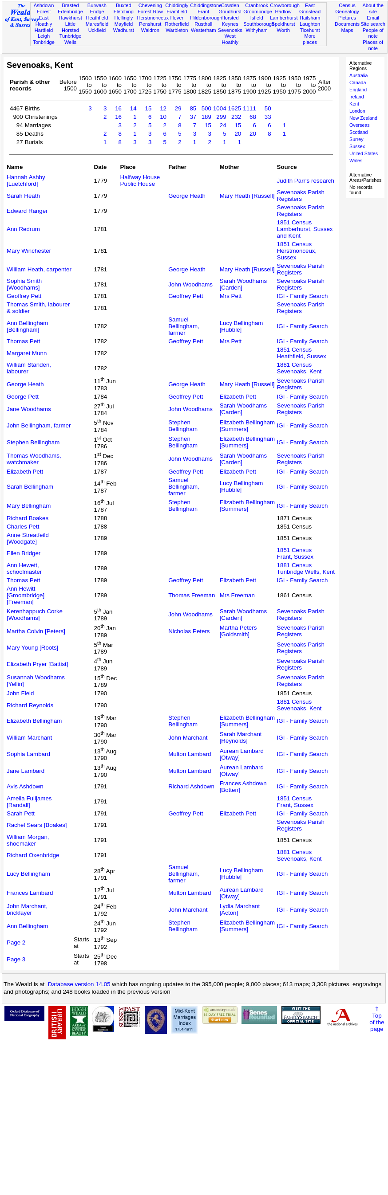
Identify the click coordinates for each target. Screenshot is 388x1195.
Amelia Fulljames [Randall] (29, 801)
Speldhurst (283, 24)
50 (268, 108)
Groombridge (257, 11)
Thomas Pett (23, 341)
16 (118, 108)
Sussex (357, 146)
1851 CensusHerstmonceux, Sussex (297, 251)
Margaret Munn (27, 353)
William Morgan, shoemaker (28, 840)
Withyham (256, 30)
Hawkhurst (70, 17)
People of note (373, 33)
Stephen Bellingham (183, 425)
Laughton (310, 24)
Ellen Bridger (23, 553)
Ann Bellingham (27, 926)
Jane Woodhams (29, 409)
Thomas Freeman (191, 595)
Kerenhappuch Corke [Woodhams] (35, 614)
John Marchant (187, 737)
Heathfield (97, 17)
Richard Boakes (27, 518)
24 (223, 125)
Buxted (123, 5)
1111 (249, 108)
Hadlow (283, 11)
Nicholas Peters (189, 631)
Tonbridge (44, 42)
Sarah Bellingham (30, 486)
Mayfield (124, 24)
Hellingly (123, 17)
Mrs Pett (231, 296)
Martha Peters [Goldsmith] (238, 631)
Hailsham (310, 17)
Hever (176, 17)
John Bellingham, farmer (39, 425)
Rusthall (203, 24)
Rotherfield (177, 24)
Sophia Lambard (28, 754)
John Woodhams (190, 284)
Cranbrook (256, 5)
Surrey (356, 139)
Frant (203, 11)
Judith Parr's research (305, 180)
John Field (20, 693)
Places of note (373, 45)
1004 (219, 108)
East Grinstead (310, 8)
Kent (354, 103)
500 (206, 108)
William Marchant (29, 737)
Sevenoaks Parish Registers (301, 195)
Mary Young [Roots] (32, 647)
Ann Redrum (23, 229)
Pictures (347, 17)
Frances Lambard (30, 892)
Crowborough (285, 5)
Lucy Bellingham (28, 873)
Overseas (359, 125)
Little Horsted (70, 27)
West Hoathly (230, 39)
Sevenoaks (230, 30)
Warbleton (177, 30)
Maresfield (97, 24)
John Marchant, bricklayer (27, 909)
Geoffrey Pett (24, 296)
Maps (347, 30)
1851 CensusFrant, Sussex (295, 553)
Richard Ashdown (191, 786)
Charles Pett (23, 526)
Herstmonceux (153, 17)
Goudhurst (230, 11)
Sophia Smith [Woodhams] (24, 284)
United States (363, 153)
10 (163, 117)
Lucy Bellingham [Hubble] (241, 326)
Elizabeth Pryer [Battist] (37, 664)
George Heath (187, 195)
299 (221, 117)
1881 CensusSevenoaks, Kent (299, 368)
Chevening (150, 5)
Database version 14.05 (79, 984)
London (357, 111)
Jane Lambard (25, 771)
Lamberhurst (283, 17)
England (358, 89)
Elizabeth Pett (238, 396)
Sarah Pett (21, 813)
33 (268, 117)
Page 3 (16, 959)
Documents (347, 24)
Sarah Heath (23, 195)
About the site (373, 8)
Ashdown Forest (44, 8)
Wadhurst (123, 30)
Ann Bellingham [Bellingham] (27, 326)
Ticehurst (310, 30)
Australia (358, 75)
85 (193, 108)
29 (178, 108)
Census (347, 5)
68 (252, 117)
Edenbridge (70, 11)
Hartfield (44, 30)
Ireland (356, 96)
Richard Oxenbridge (33, 855)
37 (193, 117)
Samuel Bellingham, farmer (183, 326)
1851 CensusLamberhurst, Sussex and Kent (305, 229)
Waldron (150, 30)
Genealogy (347, 11)
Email (373, 17)
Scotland (358, 132)
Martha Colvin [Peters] (36, 631)
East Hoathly (44, 21)
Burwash (97, 5)
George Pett (23, 396)
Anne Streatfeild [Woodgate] (28, 538)
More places (310, 39)
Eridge (97, 11)
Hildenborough (206, 17)
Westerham (203, 30)
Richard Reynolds (30, 705)
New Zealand (363, 118)
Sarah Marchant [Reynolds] (241, 737)
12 (163, 108)
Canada (357, 82)
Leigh (44, 36)
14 (133, 108)
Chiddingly (176, 5)
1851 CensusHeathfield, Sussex (301, 353)
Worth (283, 30)
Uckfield (97, 30)
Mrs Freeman (237, 595)
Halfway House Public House (140, 180)
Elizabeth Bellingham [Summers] (247, 425)
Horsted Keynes (230, 21)
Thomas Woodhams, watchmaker (34, 459)
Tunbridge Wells (70, 39)
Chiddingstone (206, 5)
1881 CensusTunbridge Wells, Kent (306, 568)
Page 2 (16, 942)
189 (206, 117)
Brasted (70, 5)
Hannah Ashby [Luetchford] (26, 180)
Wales (355, 160)
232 (236, 117)
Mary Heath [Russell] (247, 195)
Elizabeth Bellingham (34, 720)
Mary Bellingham (29, 505)
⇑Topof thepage (376, 1019)
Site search (372, 24)
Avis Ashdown (25, 786)
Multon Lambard (189, 754)
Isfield (256, 17)
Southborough (258, 24)
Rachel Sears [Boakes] (37, 825)
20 (237, 133)
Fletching (124, 11)
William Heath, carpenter (39, 269)
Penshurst (150, 24)
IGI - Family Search (302, 296)
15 (148, 108)
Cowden (230, 5)
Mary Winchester (29, 250)
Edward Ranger (27, 211)
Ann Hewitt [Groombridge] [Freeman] (25, 595)
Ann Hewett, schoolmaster (24, 568)
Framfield (176, 11)
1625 (235, 108)
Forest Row (150, 11)
